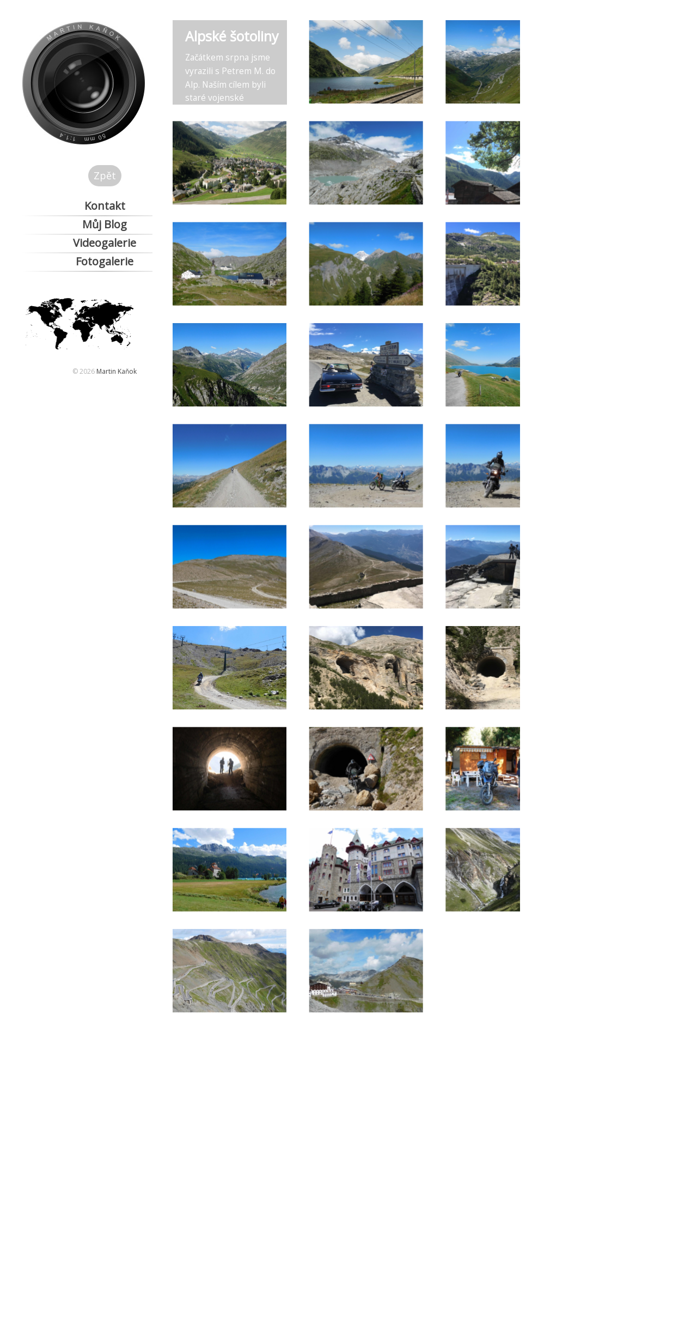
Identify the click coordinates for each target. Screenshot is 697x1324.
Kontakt (104, 205)
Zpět (105, 175)
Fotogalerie (104, 261)
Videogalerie (104, 242)
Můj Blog (104, 224)
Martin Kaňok (116, 371)
